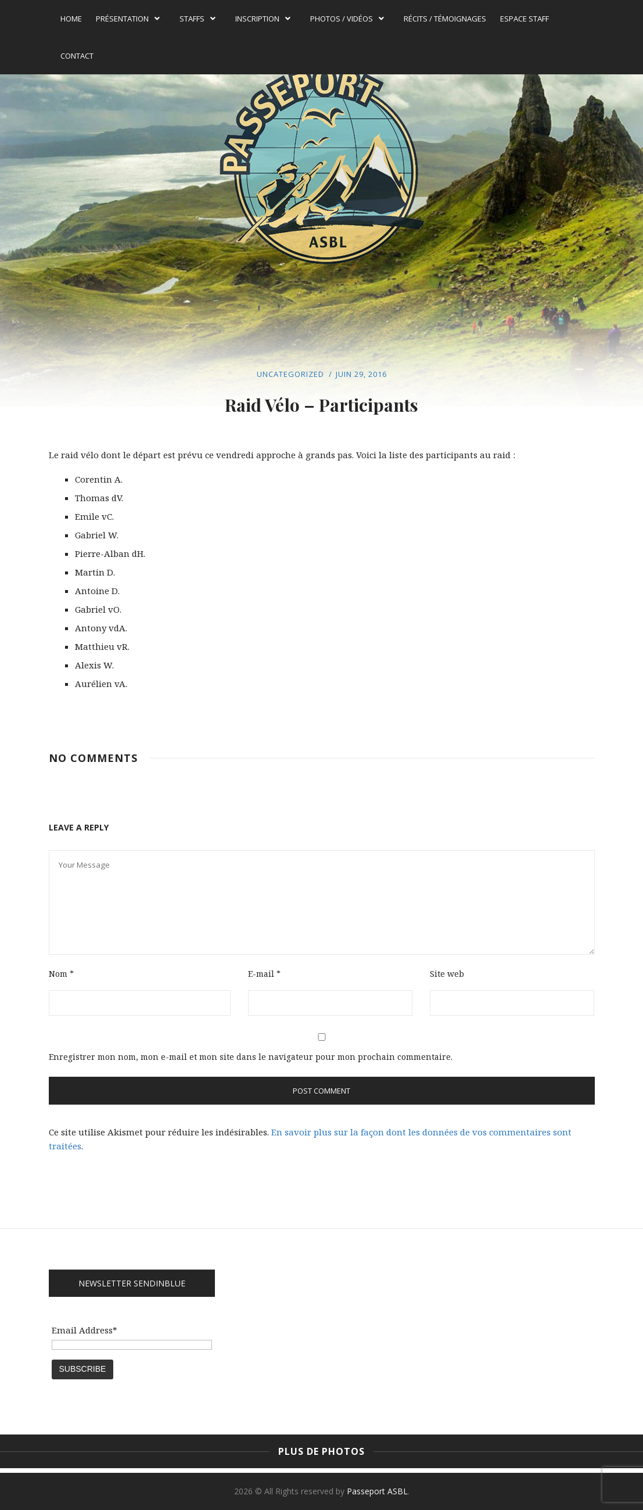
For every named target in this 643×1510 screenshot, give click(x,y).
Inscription (262, 18)
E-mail (264, 973)
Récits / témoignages (445, 18)
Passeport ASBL (377, 1491)
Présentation (128, 18)
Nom (61, 973)
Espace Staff (524, 18)
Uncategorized (290, 374)
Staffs (197, 18)
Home (71, 18)
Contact (77, 56)
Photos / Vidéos (347, 18)
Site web (447, 973)
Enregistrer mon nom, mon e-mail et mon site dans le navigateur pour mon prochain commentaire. (250, 1056)
